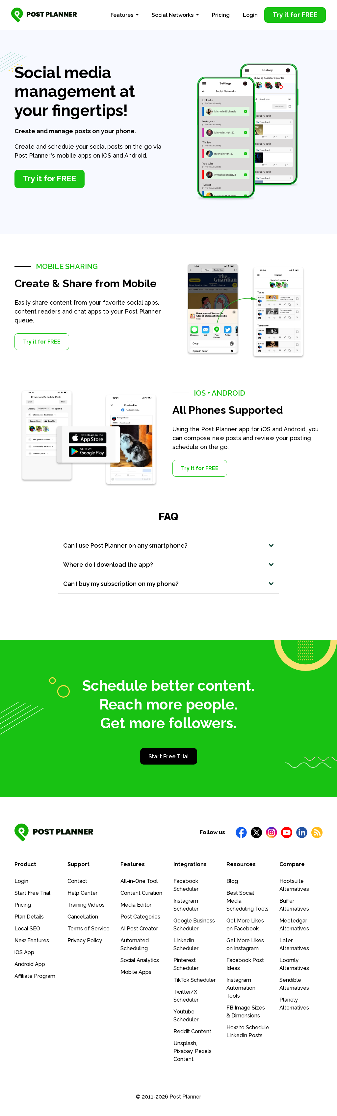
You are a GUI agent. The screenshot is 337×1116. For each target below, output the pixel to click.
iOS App (24, 952)
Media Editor (135, 904)
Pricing (221, 13)
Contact (77, 880)
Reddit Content (192, 1031)
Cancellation (82, 916)
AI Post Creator (139, 928)
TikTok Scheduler (194, 979)
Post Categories (140, 916)
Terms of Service (88, 928)
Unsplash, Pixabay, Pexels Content (192, 1051)
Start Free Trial (168, 755)
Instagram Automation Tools (240, 987)
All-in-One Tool (139, 880)
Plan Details (29, 916)
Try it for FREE (42, 338)
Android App (29, 963)
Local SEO (27, 928)
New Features (31, 940)
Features (123, 13)
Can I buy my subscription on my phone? (127, 582)
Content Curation (141, 892)
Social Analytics (139, 959)
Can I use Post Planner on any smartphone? (132, 542)
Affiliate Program (34, 975)
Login (250, 13)
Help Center (82, 892)
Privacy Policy (84, 940)
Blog (232, 880)
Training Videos (86, 904)
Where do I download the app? (113, 562)
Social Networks (173, 13)
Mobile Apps (135, 971)
